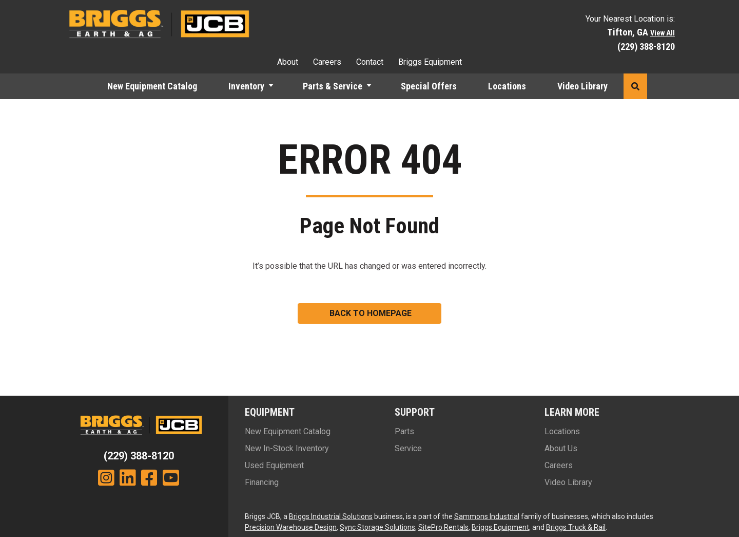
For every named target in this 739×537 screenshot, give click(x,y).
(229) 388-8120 (646, 46)
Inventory (246, 86)
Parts (404, 431)
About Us (560, 448)
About (287, 62)
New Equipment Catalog (152, 86)
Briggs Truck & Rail (576, 527)
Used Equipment (274, 465)
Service (408, 448)
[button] (635, 86)
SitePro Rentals (443, 527)
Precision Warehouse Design (291, 527)
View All (662, 33)
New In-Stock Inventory (287, 448)
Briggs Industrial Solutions (331, 516)
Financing (262, 482)
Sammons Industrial (486, 516)
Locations (507, 86)
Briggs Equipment (430, 62)
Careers (327, 62)
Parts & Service (332, 86)
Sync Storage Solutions (377, 527)
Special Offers (429, 86)
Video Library (582, 86)
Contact (369, 62)
